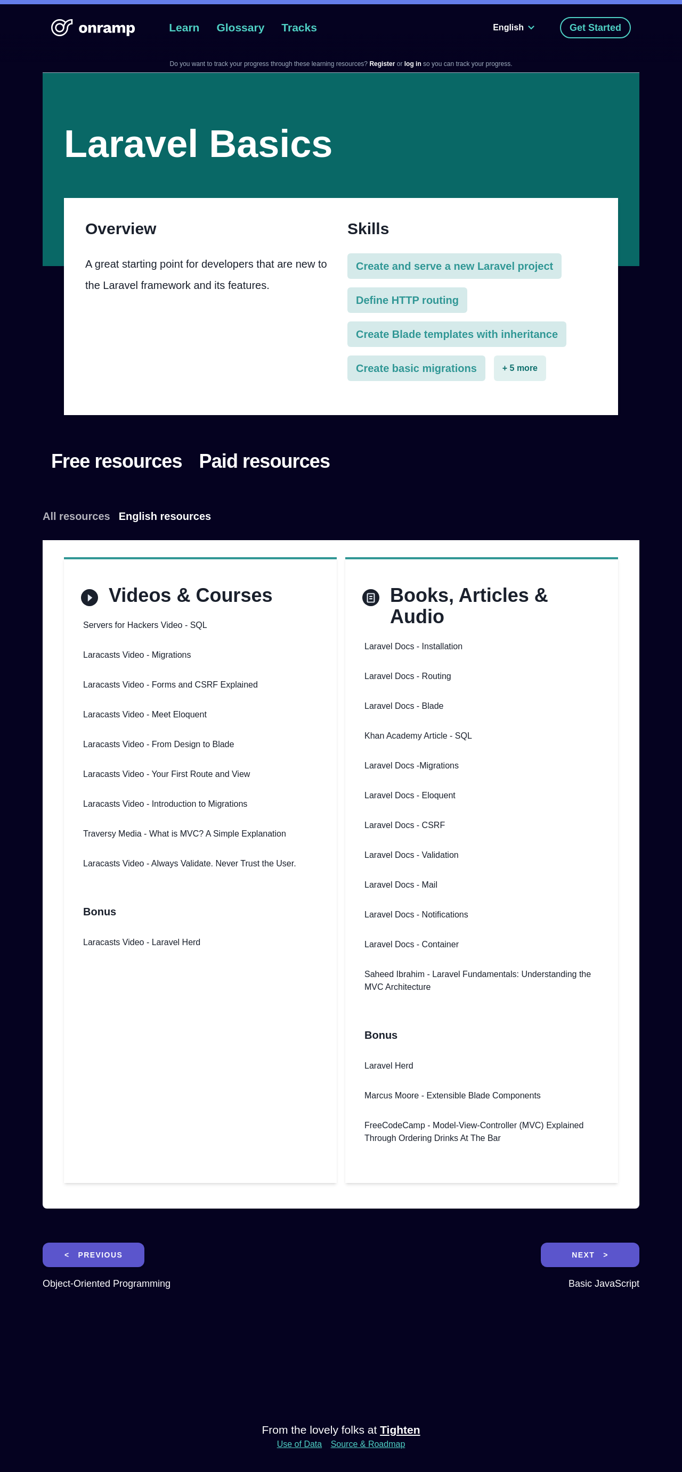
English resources (165, 516)
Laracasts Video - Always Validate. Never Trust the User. (189, 863)
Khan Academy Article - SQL (418, 735)
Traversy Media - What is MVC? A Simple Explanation (184, 833)
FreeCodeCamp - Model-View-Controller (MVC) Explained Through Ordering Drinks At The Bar (473, 1132)
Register (382, 64)
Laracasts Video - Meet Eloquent (145, 714)
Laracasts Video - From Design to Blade (158, 744)
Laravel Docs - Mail (400, 884)
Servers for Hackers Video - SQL (145, 625)
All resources (76, 516)
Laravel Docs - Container (411, 944)
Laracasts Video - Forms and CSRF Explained (170, 684)
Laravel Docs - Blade (404, 705)
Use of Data (299, 1444)
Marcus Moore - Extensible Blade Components (452, 1095)
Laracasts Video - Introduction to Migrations (165, 803)
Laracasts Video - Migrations (137, 654)
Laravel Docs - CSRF (404, 825)
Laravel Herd (388, 1065)
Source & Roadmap (368, 1444)
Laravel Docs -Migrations (411, 765)
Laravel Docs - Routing (407, 676)
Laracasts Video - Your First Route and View (166, 774)
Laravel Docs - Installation (413, 646)
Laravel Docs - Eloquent (410, 795)
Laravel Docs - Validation (411, 854)
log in (413, 64)
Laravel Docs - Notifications (416, 914)
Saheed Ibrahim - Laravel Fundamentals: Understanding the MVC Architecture (477, 980)
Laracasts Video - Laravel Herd (141, 942)
